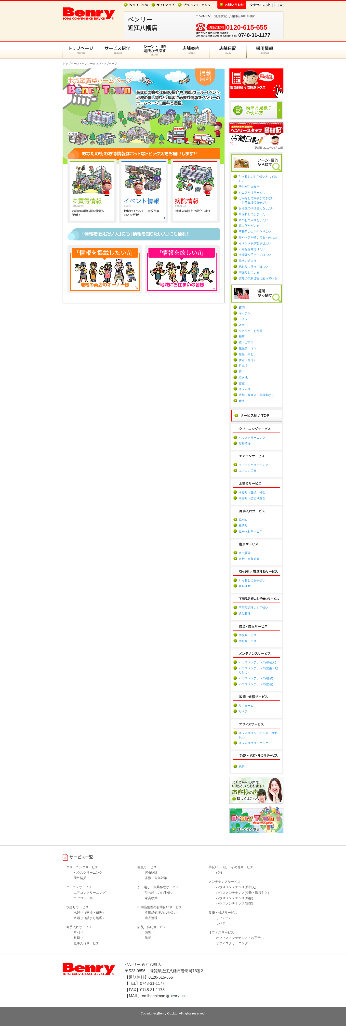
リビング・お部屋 (250, 331)
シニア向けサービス (252, 192)
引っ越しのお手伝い (252, 580)
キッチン (245, 313)
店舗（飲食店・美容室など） (258, 395)
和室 (242, 336)
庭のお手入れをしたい (253, 220)
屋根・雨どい (247, 354)
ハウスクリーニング (252, 437)
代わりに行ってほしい (253, 266)
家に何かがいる (249, 225)
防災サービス (247, 635)
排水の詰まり (247, 261)
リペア (243, 711)
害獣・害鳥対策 (249, 559)
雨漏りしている (249, 272)
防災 (148, 932)
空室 (242, 383)
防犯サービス (247, 641)
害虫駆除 (245, 553)
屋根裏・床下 (247, 348)
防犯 (148, 938)
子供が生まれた (249, 186)
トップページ (71, 63)
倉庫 (242, 401)
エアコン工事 (247, 471)
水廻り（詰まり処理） (253, 498)
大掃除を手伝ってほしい (255, 255)
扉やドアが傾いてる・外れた (258, 237)
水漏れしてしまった (252, 214)
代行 (242, 766)
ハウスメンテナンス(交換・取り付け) (242, 892)
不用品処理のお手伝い (253, 607)
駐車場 (243, 366)
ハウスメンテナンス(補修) (256, 678)
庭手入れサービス (250, 531)
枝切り (243, 525)
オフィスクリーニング (253, 743)
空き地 (243, 377)
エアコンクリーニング (253, 465)
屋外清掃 (245, 443)
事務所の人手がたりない (255, 231)
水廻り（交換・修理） (253, 492)
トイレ (243, 319)
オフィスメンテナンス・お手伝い (240, 938)
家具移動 (245, 586)
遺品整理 (245, 613)
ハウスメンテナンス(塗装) (256, 684)
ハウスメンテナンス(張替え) (257, 662)
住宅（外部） (247, 360)
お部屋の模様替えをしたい (256, 208)
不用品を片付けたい (252, 249)
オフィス (245, 389)
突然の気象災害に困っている (258, 278)
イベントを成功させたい (255, 243)
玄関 (242, 307)
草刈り (243, 520)
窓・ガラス (246, 342)
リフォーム (246, 705)
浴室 (242, 325)
